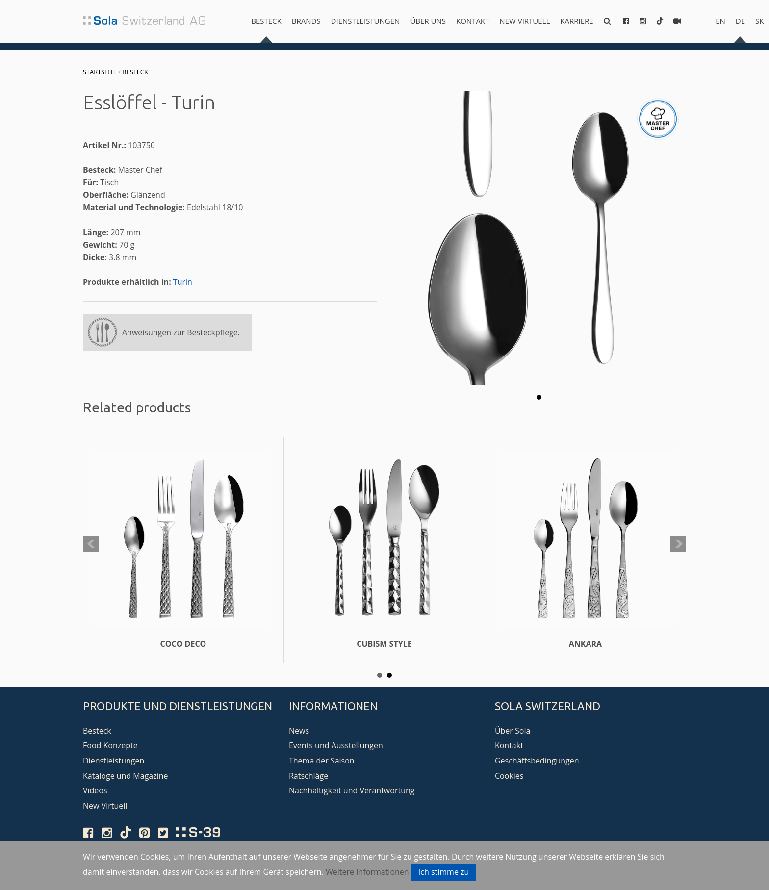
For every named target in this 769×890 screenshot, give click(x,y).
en (720, 20)
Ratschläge (308, 775)
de (740, 20)
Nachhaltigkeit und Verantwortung (352, 790)
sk (759, 20)
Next (678, 544)
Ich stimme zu (443, 871)
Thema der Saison (322, 760)
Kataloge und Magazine (125, 775)
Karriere (576, 20)
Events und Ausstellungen (336, 745)
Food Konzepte (110, 745)
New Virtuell (524, 20)
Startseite (100, 71)
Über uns (428, 20)
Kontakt (472, 20)
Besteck (266, 20)
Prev (91, 544)
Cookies (509, 775)
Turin (182, 282)
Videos (95, 790)
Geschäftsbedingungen (537, 760)
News (299, 730)
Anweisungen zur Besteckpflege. (181, 332)
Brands (306, 20)
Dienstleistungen (365, 20)
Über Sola (512, 730)
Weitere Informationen (367, 871)
